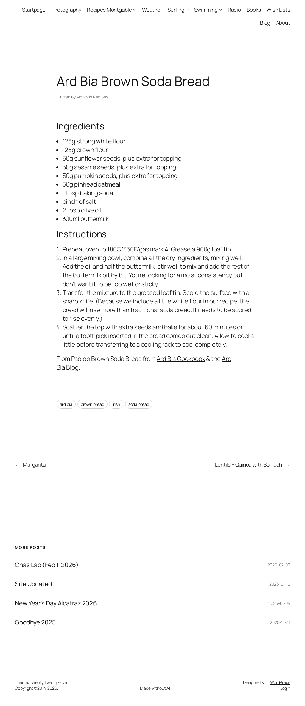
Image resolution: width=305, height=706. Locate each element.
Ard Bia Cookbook (181, 358)
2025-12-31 (280, 622)
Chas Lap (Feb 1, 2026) (47, 564)
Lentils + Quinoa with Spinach (248, 464)
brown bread (92, 404)
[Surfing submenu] (187, 9)
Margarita (34, 464)
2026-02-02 (278, 565)
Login (285, 688)
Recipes (100, 97)
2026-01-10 (279, 584)
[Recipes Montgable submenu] (134, 9)
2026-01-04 (279, 603)
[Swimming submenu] (220, 9)
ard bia (66, 404)
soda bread (138, 404)
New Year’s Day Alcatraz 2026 (56, 603)
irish (116, 404)
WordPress (280, 682)
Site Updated (33, 583)
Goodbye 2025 (35, 622)
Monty (82, 97)
